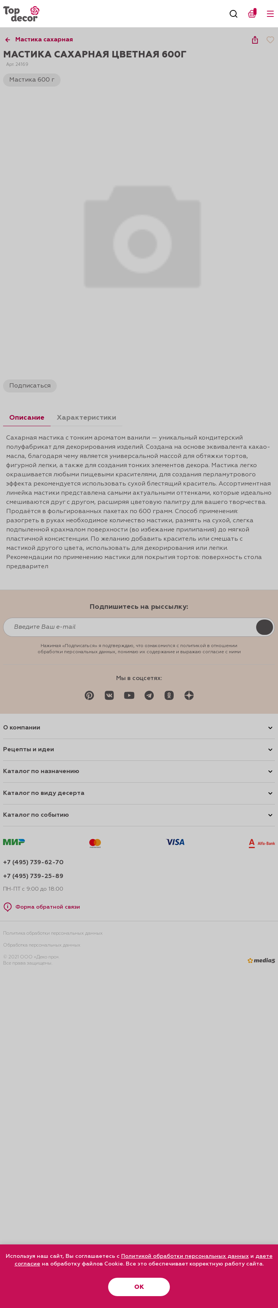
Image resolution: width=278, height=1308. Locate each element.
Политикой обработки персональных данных (185, 1256)
